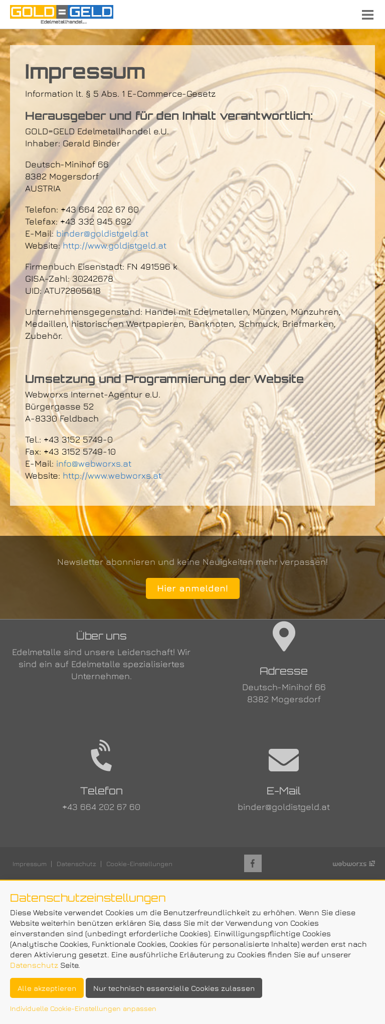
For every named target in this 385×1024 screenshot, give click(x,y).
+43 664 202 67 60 (101, 806)
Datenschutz (76, 864)
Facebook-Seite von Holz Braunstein (253, 863)
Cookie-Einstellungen (139, 864)
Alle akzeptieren (47, 988)
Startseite (61, 14)
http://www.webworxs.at (112, 475)
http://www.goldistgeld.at (114, 245)
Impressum (30, 864)
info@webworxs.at (93, 463)
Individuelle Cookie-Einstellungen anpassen (83, 1008)
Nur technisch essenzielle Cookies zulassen (174, 988)
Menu (367, 15)
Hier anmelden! (192, 588)
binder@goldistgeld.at (102, 233)
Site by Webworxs (354, 863)
